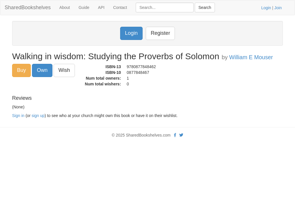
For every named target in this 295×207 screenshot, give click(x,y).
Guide (84, 7)
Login (266, 7)
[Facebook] (175, 135)
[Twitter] (181, 135)
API (101, 7)
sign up (38, 115)
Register (160, 33)
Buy (21, 70)
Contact (120, 7)
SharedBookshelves (28, 7)
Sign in (18, 115)
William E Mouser (251, 57)
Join (278, 7)
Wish (64, 70)
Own (42, 70)
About (64, 7)
